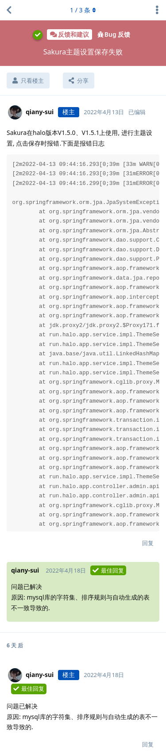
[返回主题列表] (9, 10)
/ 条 (83, 10)
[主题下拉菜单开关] (157, 10)
